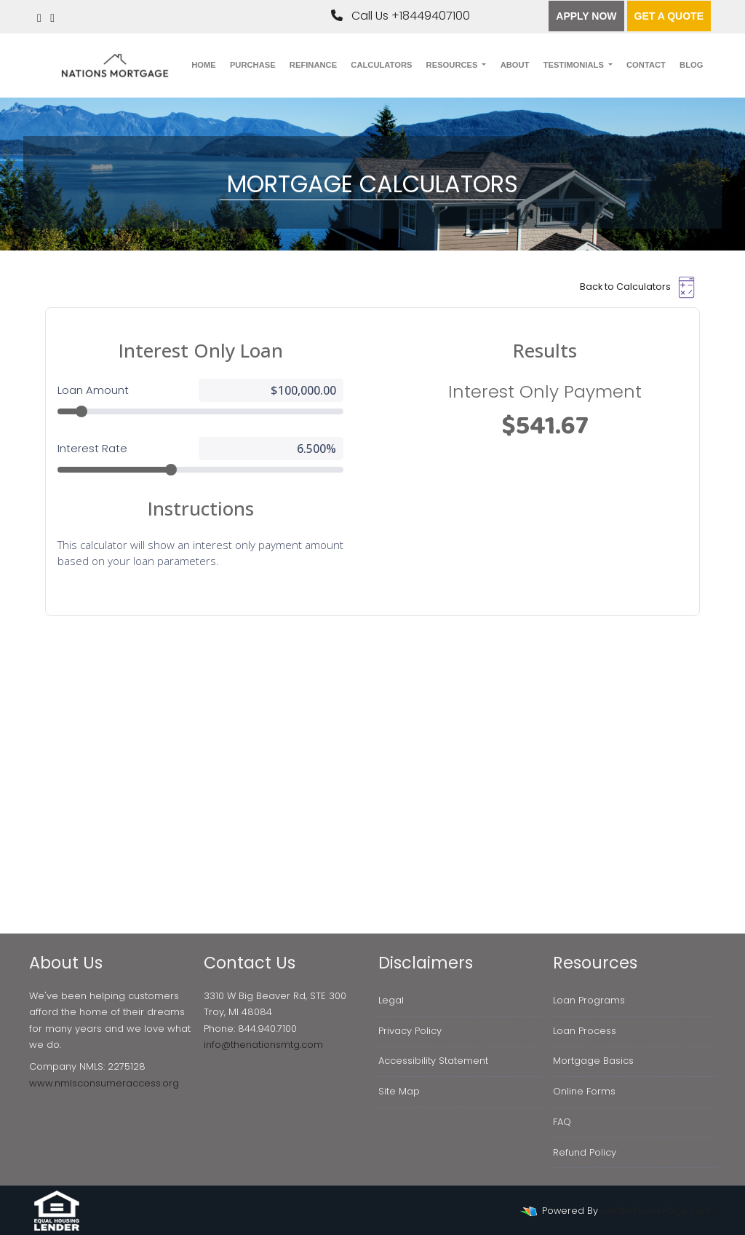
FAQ (562, 1122)
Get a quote (669, 16)
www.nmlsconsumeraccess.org (104, 1083)
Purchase (253, 64)
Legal (391, 1000)
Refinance (313, 64)
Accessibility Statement (433, 1061)
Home (203, 64)
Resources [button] (453, 64)
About (515, 64)
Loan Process (584, 1031)
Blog (691, 64)
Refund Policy (584, 1152)
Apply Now (586, 16)
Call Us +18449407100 (400, 15)
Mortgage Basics (593, 1061)
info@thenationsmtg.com (263, 1044)
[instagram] (52, 18)
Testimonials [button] (574, 64)
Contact (646, 64)
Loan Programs (589, 1000)
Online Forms (584, 1091)
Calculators (381, 64)
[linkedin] (39, 18)
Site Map (399, 1091)
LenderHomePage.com (656, 1210)
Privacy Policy (410, 1031)
